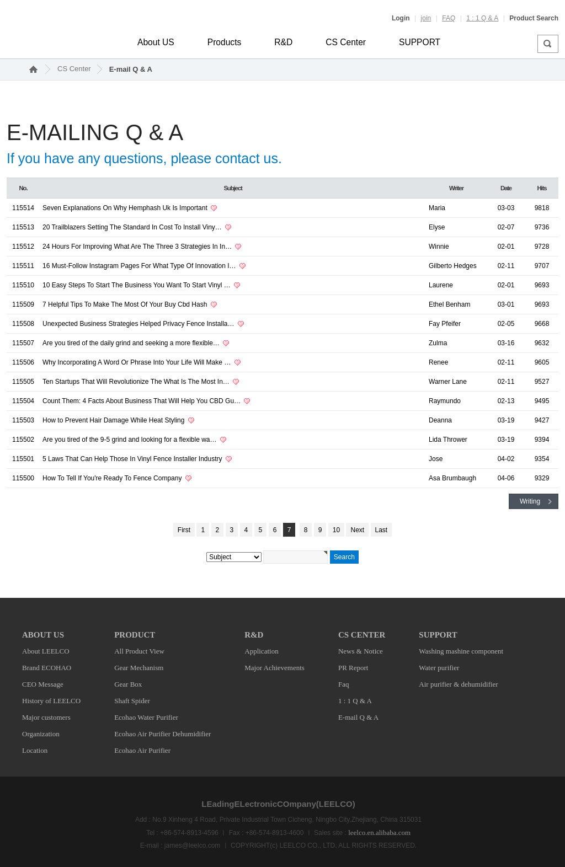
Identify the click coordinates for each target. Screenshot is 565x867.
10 (336, 530)
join (426, 18)
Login (401, 18)
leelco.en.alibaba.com (379, 832)
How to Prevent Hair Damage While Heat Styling (114, 420)
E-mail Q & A (130, 69)
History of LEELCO (51, 701)
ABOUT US (43, 634)
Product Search (533, 18)
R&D (283, 42)
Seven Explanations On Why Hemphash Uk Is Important (125, 208)
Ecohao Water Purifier (146, 717)
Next (357, 530)
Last (381, 530)
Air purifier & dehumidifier (458, 684)
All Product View (139, 651)
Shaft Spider (132, 701)
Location (34, 750)
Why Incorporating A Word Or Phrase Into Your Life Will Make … (137, 362)
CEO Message (42, 684)
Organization (41, 734)
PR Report (353, 667)
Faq (343, 684)
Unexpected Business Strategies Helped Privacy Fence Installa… (139, 324)
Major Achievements (274, 667)
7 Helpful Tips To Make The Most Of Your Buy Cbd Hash (125, 304)
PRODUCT (134, 634)
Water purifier (439, 667)
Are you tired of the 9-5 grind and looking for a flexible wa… (130, 439)
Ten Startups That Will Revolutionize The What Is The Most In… (136, 382)
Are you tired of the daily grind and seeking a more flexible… (131, 343)
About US (155, 42)
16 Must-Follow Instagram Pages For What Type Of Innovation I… (140, 266)
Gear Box (128, 684)
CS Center (346, 42)
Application (261, 651)
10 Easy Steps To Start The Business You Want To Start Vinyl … (137, 285)
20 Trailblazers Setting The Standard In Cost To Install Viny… (132, 227)
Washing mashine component (461, 651)
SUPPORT (419, 42)
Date (505, 188)
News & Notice (360, 651)
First (184, 530)
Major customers (46, 717)
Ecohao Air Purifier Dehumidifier (162, 734)
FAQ (448, 18)
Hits (542, 188)
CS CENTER (361, 634)
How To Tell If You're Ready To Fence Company (113, 478)
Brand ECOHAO (46, 667)
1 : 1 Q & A (482, 18)
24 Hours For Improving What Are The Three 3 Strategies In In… (137, 246)
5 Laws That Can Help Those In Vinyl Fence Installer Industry (133, 459)
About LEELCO (46, 651)
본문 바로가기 (0, 0)
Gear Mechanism (138, 667)
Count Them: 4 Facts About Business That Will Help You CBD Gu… (142, 401)
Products (224, 42)
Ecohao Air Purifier (142, 750)
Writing (530, 501)
